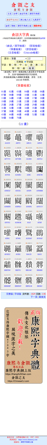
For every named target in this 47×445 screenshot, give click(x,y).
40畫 (26, 111)
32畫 (11, 108)
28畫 (26, 104)
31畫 (3, 108)
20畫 (11, 101)
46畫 (19, 114)
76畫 (19, 117)
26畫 (11, 104)
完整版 (9, 294)
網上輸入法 (25, 20)
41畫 (34, 111)
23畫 (34, 101)
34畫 (26, 108)
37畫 (3, 111)
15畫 (19, 98)
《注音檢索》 (14, 52)
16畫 (26, 98)
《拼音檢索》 (31, 49)
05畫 (34, 91)
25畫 (3, 104)
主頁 (10, 14)
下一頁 (34, 297)
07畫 (3, 94)
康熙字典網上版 (25, 26)
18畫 (42, 98)
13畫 (3, 98)
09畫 (19, 94)
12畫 (42, 94)
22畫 (26, 101)
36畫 (42, 108)
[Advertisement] (23, 410)
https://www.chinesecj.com (27, 440)
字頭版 (17, 294)
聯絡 (14, 26)
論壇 (8, 26)
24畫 (42, 101)
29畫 (34, 104)
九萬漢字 (36, 20)
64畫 (11, 117)
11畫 (34, 94)
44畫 (11, 114)
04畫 (26, 91)
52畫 (34, 114)
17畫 (34, 98)
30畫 (42, 104)
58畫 (3, 117)
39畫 (19, 111)
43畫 (3, 114)
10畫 (26, 94)
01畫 (3, 91)
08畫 (11, 94)
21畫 (19, 101)
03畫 (19, 91)
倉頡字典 (24, 14)
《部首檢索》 (35, 45)
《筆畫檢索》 (15, 49)
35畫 (34, 108)
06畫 (42, 91)
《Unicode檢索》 (31, 52)
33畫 (19, 108)
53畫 (42, 114)
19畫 (3, 101)
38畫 (11, 111)
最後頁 (42, 297)
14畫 (11, 98)
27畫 (19, 104)
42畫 (42, 111)
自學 (16, 14)
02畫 (11, 91)
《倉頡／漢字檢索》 (15, 45)
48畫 (26, 114)
